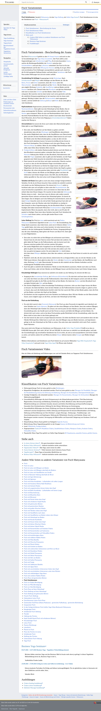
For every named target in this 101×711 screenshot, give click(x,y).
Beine (23, 83)
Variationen (61, 72)
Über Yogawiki (13, 709)
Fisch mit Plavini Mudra (31, 544)
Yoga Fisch (27, 641)
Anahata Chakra (87, 428)
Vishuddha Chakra (30, 431)
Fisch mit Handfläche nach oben (34, 513)
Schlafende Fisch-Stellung (32, 611)
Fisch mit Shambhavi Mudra (33, 551)
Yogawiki (9, 2)
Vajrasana (52, 304)
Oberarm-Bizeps (29, 145)
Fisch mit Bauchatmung (31, 493)
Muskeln (49, 63)
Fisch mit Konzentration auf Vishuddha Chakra (39, 533)
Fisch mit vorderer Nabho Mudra (34, 576)
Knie (60, 251)
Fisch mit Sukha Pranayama (33, 560)
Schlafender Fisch (29, 634)
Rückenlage (57, 78)
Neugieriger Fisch (29, 609)
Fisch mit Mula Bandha (31, 540)
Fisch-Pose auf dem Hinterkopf (34, 589)
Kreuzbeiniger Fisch (30, 620)
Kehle (57, 101)
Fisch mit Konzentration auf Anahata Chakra (38, 528)
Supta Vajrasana (42, 306)
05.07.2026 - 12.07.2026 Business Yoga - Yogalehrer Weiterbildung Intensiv (45, 650)
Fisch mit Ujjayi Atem (31, 567)
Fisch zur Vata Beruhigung (32, 587)
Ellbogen (37, 253)
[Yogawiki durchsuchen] (54, 2)
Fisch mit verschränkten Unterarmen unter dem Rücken (42, 571)
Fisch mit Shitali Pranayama (33, 553)
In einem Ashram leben (31, 443)
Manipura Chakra (75, 428)
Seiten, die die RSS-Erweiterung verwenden (40, 695)
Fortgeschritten (41, 426)
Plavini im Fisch (29, 629)
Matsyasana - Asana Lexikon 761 (31, 358)
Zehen (36, 83)
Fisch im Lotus (28, 466)
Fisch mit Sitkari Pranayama (33, 555)
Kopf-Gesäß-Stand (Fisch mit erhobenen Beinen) (40, 618)
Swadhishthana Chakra (61, 428)
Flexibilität (63, 170)
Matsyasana (45, 17)
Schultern (25, 214)
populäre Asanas (81, 433)
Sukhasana (54, 276)
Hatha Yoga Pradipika (73, 328)
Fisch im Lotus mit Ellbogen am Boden (36, 468)
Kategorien (24, 695)
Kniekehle (39, 87)
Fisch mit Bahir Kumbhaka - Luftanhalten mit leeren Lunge (43, 490)
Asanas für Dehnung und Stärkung (48, 392)
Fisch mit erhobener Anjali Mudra (35, 501)
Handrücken (68, 260)
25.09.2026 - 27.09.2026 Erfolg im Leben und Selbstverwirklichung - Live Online (47, 664)
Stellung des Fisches (30, 636)
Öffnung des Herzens (47, 68)
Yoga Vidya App (50, 343)
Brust (50, 101)
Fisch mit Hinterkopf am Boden (34, 517)
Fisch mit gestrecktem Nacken (34, 506)
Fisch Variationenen (30, 580)
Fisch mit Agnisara (30, 479)
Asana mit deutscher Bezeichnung (76, 695)
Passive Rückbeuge (30, 625)
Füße (64, 92)
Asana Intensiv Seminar (31, 450)
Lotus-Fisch (52, 222)
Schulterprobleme (56, 208)
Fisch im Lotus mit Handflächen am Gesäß (37, 472)
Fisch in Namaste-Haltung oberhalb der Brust (38, 475)
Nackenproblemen (28, 109)
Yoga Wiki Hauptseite (84, 341)
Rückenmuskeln (50, 98)
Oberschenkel (26, 85)
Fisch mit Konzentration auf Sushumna (36, 531)
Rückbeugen (60, 388)
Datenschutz (4, 709)
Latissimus (45, 65)
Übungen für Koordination (69, 392)
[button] (41, 367)
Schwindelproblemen (59, 118)
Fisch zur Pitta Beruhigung (32, 585)
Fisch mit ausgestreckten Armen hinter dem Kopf (40, 488)
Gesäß (36, 262)
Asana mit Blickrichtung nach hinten (50, 697)
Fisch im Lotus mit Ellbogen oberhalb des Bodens (40, 470)
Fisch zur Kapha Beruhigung (33, 582)
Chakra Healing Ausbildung (33, 683)
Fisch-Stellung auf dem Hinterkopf (35, 591)
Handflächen (50, 87)
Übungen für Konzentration (62, 395)
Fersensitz (45, 304)
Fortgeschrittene (29, 150)
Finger (32, 157)
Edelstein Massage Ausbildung (34, 688)
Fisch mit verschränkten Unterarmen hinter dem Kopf (41, 569)
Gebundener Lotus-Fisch (32, 598)
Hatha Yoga (70, 17)
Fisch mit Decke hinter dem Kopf (34, 499)
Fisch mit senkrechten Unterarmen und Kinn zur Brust (41, 549)
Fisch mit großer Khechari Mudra (35, 508)
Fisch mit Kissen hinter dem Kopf (35, 522)
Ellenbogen (45, 132)
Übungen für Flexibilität (82, 390)
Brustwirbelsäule (60, 187)
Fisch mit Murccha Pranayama (34, 542)
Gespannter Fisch (29, 605)
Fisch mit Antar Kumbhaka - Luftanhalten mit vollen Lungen (43, 481)
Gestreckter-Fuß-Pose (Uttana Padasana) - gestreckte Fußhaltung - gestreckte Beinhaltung (53, 603)
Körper (59, 335)
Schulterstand (40, 61)
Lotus (42, 220)
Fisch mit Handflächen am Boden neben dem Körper (41, 515)
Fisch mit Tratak (29, 562)
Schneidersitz (63, 276)
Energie (27, 201)
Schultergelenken (27, 216)
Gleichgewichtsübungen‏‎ (86, 392)
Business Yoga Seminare (33, 646)
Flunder (26, 614)
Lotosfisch (27, 627)
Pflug (49, 61)
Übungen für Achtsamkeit (80, 395)
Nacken (24, 113)
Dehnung (43, 101)
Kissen (58, 185)
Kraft (25, 172)
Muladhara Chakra (48, 428)
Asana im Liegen (34, 697)
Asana (76, 17)
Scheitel (39, 92)
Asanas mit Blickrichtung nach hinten (72, 424)
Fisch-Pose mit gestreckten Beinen (35, 578)
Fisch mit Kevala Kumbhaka (33, 519)
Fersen (28, 83)
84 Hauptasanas (70, 433)
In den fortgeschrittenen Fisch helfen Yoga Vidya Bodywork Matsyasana (47, 607)
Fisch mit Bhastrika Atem (32, 495)
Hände (54, 83)
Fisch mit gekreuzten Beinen (33, 504)
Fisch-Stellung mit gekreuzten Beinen (36, 594)
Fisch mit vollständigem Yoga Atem (35, 573)
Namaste (27, 154)
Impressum (22, 709)
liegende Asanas (62, 422)
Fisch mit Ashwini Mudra (32, 486)
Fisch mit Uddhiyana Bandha (33, 564)
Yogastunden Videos (30, 448)
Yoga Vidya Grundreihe (44, 59)
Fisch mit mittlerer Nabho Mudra (34, 537)
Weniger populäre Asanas (68, 697)
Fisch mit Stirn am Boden (32, 558)
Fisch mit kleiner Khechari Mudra (35, 524)
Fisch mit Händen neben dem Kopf (35, 510)
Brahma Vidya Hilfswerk (32, 445)
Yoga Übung (62, 695)
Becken (77, 281)
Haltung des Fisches (30, 616)
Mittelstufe (31, 426)
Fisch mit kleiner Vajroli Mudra (34, 526)
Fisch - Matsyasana (41, 19)
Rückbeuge (25, 697)
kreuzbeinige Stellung (41, 276)
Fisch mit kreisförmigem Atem (33, 535)
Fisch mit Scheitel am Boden (33, 546)
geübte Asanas (92, 433)
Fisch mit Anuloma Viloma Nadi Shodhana (37, 484)
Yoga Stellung (58, 17)
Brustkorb (52, 89)
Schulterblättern (27, 65)
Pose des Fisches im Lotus (32, 632)
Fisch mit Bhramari (30, 497)
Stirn (40, 283)
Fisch (25, 463)
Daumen (24, 89)
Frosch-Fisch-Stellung (31, 596)
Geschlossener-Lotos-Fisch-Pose (34, 600)
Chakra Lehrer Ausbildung (32, 685)
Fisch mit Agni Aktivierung (32, 477)
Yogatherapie (28, 452)
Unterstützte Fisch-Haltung (33, 638)
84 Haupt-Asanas (53, 56)
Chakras (37, 428)
